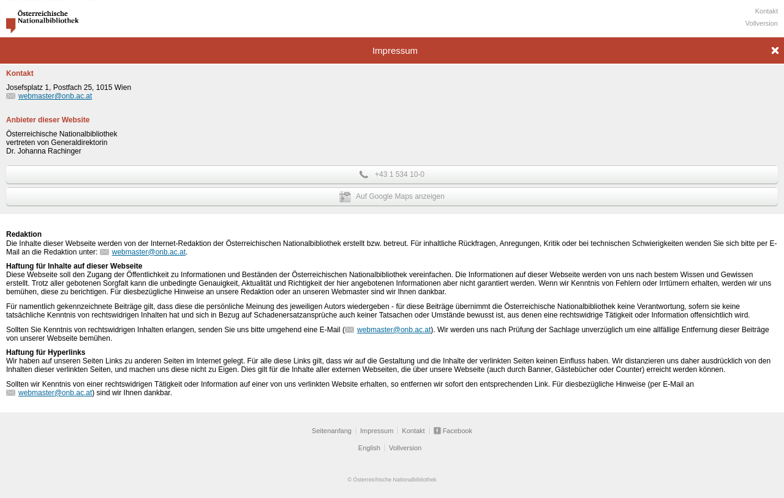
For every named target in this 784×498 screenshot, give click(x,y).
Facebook (457, 430)
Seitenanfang (332, 430)
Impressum (376, 430)
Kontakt (766, 11)
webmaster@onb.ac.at (55, 96)
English (369, 448)
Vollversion (761, 23)
